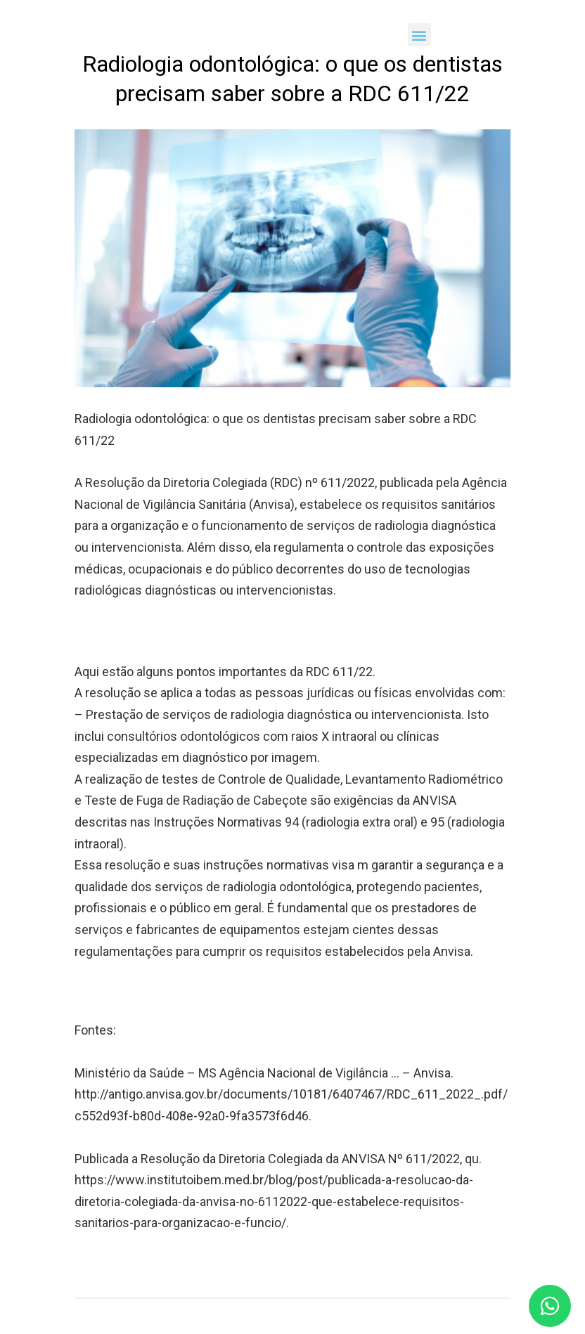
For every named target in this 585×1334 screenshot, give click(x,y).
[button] (419, 34)
